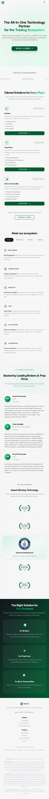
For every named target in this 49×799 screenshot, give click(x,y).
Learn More (24, 133)
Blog (24, 741)
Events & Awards (24, 738)
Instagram (29, 712)
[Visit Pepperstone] (9, 79)
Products (9, 239)
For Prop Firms (24, 723)
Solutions (40, 239)
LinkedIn (19, 712)
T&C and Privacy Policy (10, 750)
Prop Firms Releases (30, 750)
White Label (19, 239)
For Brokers (24, 720)
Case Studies (24, 733)
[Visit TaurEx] (33, 79)
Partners (24, 735)
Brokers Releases (40, 750)
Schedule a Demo (24, 217)
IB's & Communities (24, 725)
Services (30, 239)
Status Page (20, 750)
